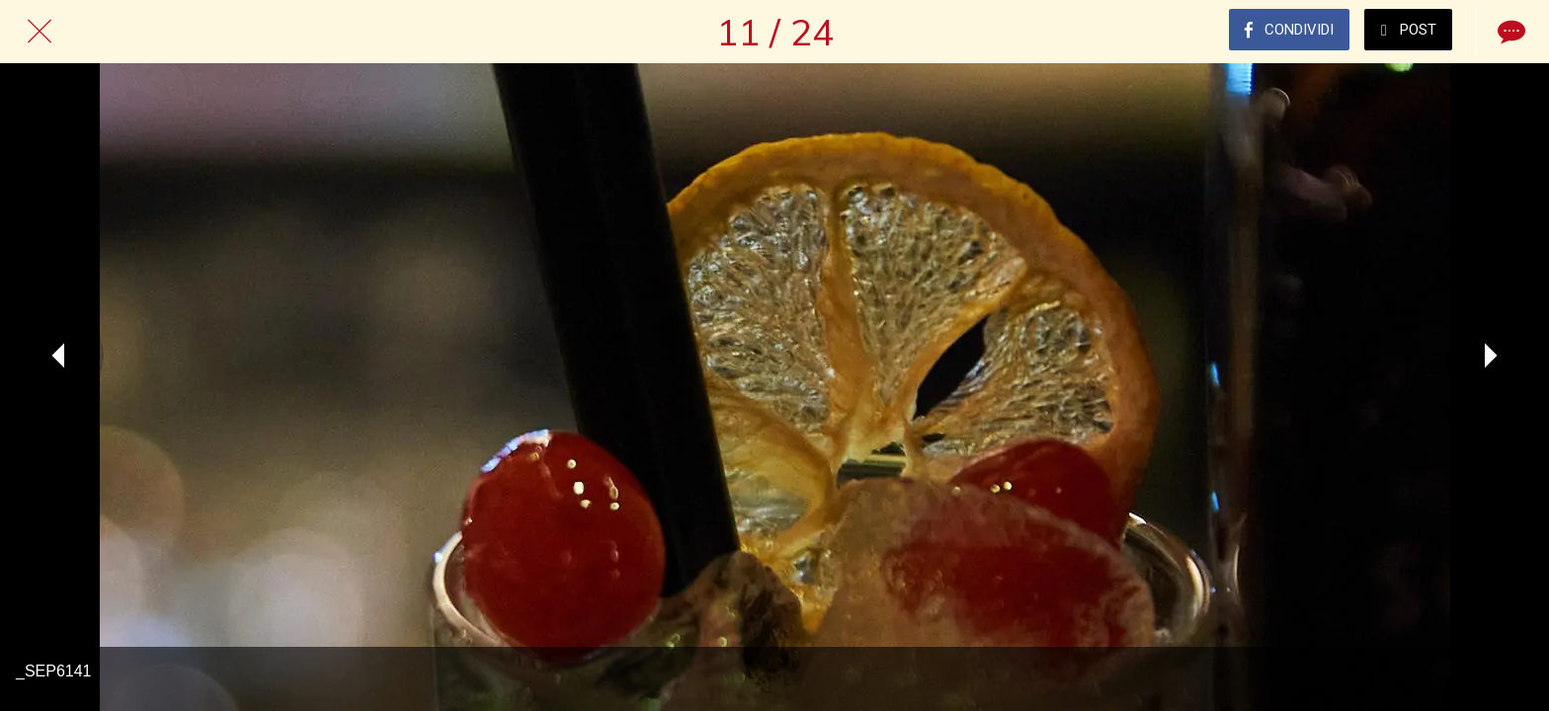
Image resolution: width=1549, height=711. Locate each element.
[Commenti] (1509, 31)
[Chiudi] (39, 31)
